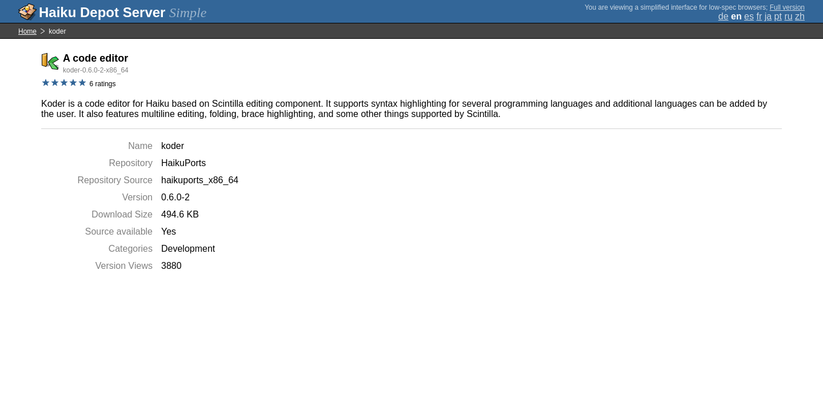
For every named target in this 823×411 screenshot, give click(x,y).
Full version (787, 7)
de (723, 16)
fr (759, 16)
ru (788, 16)
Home (27, 31)
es (749, 16)
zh (800, 16)
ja (768, 16)
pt (778, 16)
